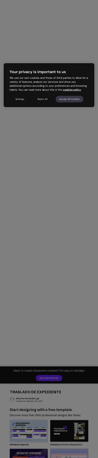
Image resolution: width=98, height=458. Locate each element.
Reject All (43, 99)
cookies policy (72, 89)
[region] (49, 85)
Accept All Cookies (69, 99)
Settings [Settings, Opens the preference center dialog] (20, 99)
